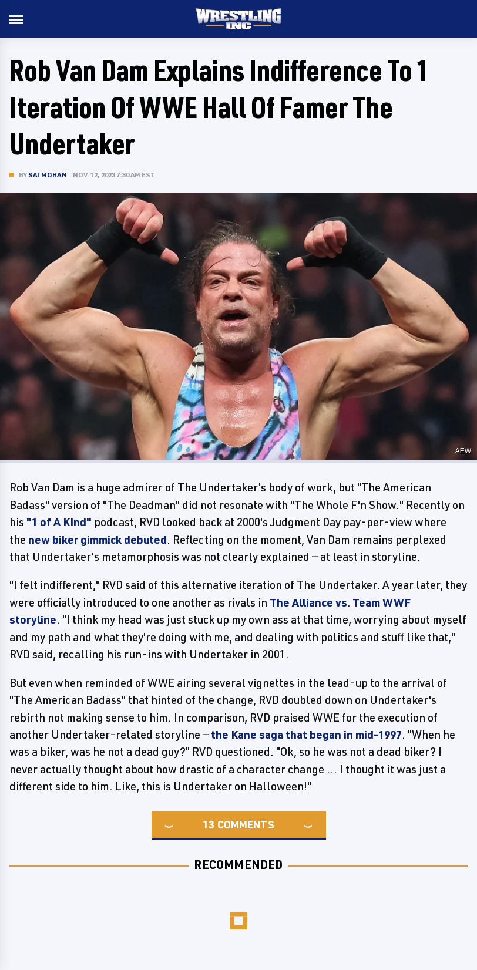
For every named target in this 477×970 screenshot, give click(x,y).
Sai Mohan (47, 174)
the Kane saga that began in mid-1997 (306, 735)
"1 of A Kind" (59, 522)
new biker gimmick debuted (96, 540)
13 (208, 824)
